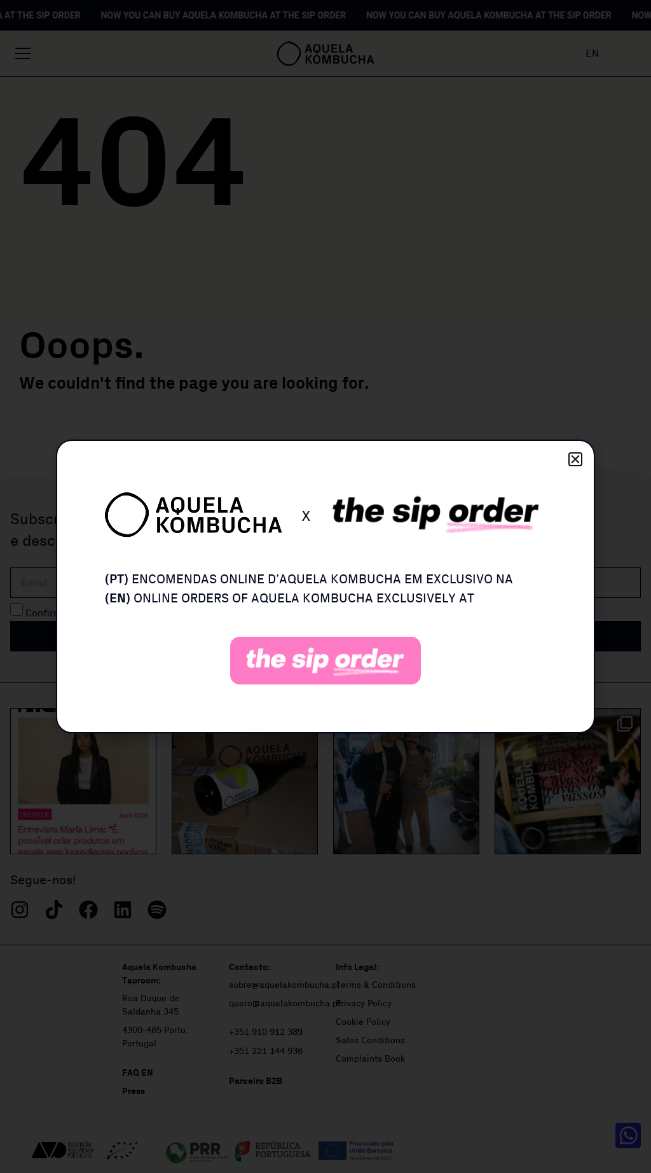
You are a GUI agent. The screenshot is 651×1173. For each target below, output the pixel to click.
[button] (575, 459)
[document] (325, 586)
